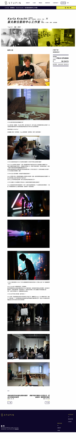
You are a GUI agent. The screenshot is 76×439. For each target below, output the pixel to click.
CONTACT (55, 2)
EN (68, 2)
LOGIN (63, 3)
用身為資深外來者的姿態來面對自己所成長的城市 (17, 396)
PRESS (40, 2)
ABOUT (27, 2)
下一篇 (47, 402)
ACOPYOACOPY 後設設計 (13, 429)
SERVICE (47, 2)
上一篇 (9, 402)
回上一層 (68, 7)
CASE (34, 2)
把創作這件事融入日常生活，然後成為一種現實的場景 (40, 396)
